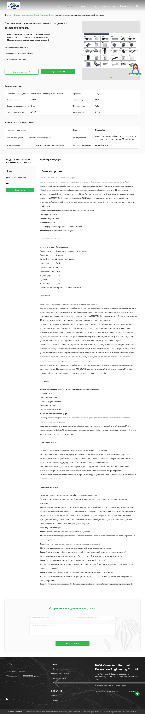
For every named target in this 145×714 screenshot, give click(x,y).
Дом (58, 6)
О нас (93, 6)
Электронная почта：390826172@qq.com (23, 676)
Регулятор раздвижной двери (83, 584)
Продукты (70, 6)
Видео (82, 6)
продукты (17, 15)
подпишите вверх (133, 692)
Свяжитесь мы (108, 6)
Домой (9, 15)
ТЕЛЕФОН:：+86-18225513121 (19, 671)
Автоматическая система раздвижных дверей (38, 15)
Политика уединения (14, 712)
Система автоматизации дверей (59, 584)
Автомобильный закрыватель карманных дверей (114, 584)
